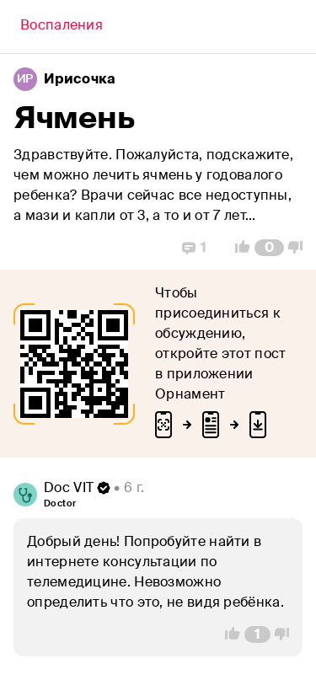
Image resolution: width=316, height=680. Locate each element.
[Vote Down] (300, 248)
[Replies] (194, 248)
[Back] (61, 27)
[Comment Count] (269, 247)
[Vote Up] (237, 248)
